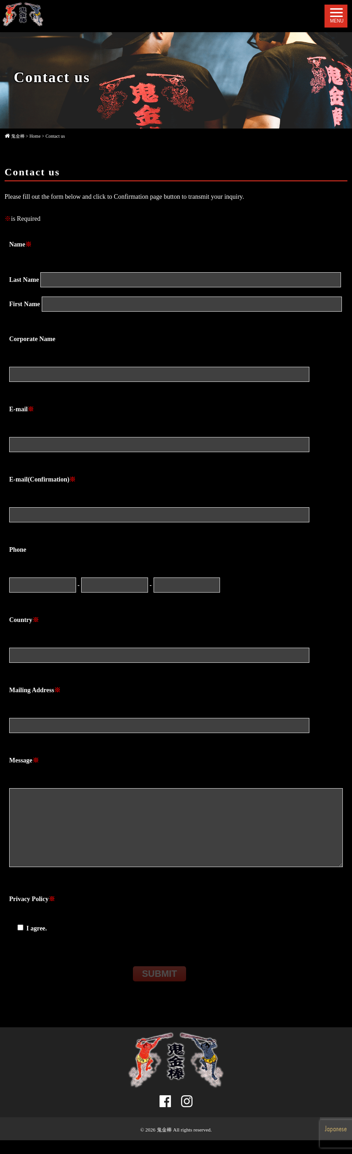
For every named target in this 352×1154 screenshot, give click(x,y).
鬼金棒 (164, 1143)
